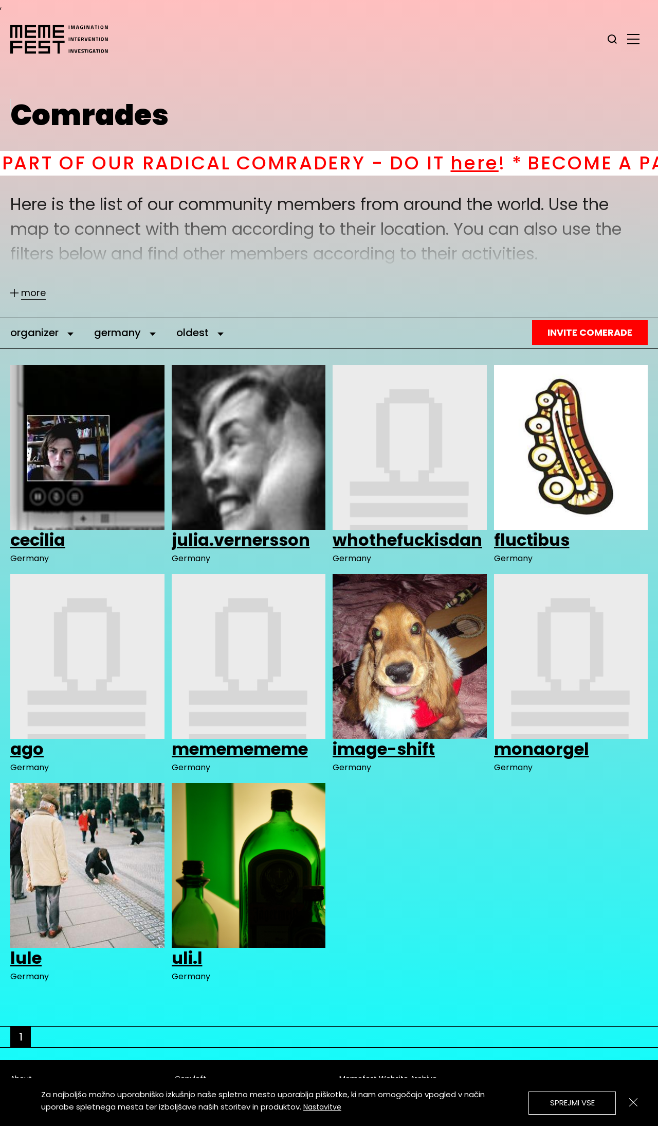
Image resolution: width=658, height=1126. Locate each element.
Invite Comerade (589, 332)
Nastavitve (322, 1107)
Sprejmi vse (572, 1102)
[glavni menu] (633, 39)
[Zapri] (633, 1102)
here (491, 163)
